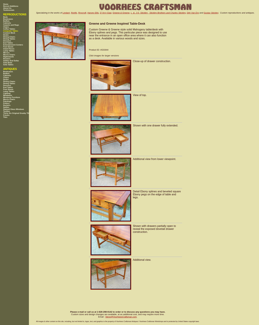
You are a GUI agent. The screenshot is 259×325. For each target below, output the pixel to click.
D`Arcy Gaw (105, 13)
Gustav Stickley (211, 13)
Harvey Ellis (93, 13)
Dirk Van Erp (193, 13)
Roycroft (82, 13)
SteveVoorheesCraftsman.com (121, 317)
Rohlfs (74, 13)
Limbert (66, 13)
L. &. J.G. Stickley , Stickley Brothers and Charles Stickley (158, 13)
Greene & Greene (121, 13)
